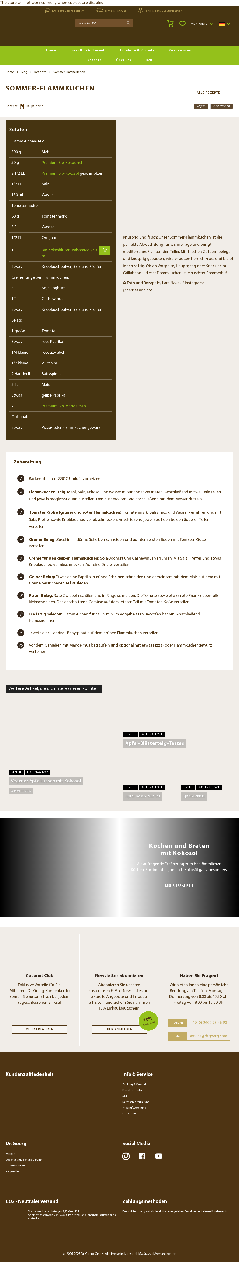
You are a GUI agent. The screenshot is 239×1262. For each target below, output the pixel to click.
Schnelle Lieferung (111, 10)
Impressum (129, 1113)
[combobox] (104, 23)
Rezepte (40, 72)
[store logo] (23, 35)
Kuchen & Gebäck (37, 772)
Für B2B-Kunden (15, 1165)
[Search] (128, 23)
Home (10, 72)
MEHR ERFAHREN (179, 886)
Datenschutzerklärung (135, 1102)
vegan (201, 106)
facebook (142, 1156)
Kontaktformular (132, 1090)
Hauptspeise (34, 106)
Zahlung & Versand (134, 1084)
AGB (124, 1096)
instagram (126, 1156)
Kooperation (13, 1171)
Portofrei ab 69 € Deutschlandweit (160, 10)
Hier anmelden (119, 1029)
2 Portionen (221, 106)
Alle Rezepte (208, 91)
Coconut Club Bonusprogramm (24, 1159)
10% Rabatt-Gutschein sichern (64, 10)
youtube (158, 1156)
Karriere (10, 1154)
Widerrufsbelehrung (134, 1107)
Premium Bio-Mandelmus (64, 406)
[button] (201, 24)
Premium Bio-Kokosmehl (63, 163)
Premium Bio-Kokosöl (60, 173)
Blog (24, 72)
